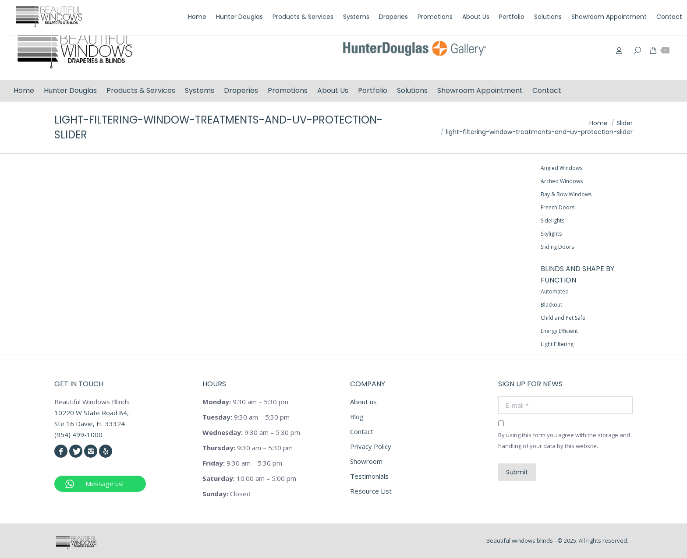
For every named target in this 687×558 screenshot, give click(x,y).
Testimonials (369, 476)
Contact (361, 431)
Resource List (371, 491)
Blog (357, 416)
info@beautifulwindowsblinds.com (620, 10)
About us (363, 401)
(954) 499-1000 (531, 10)
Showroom (366, 461)
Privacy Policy (370, 446)
